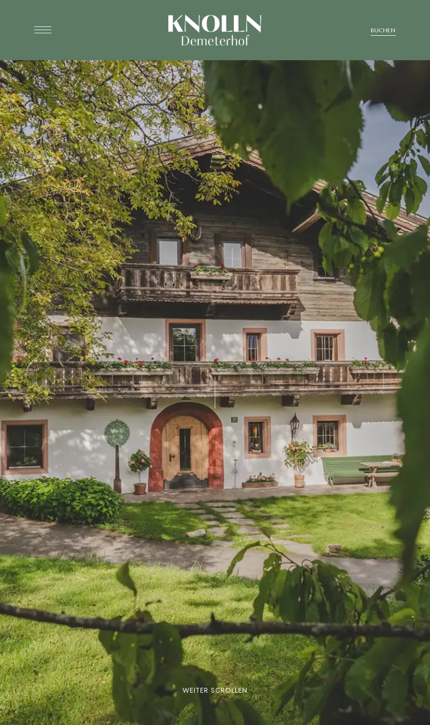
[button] (383, 30)
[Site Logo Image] (214, 30)
